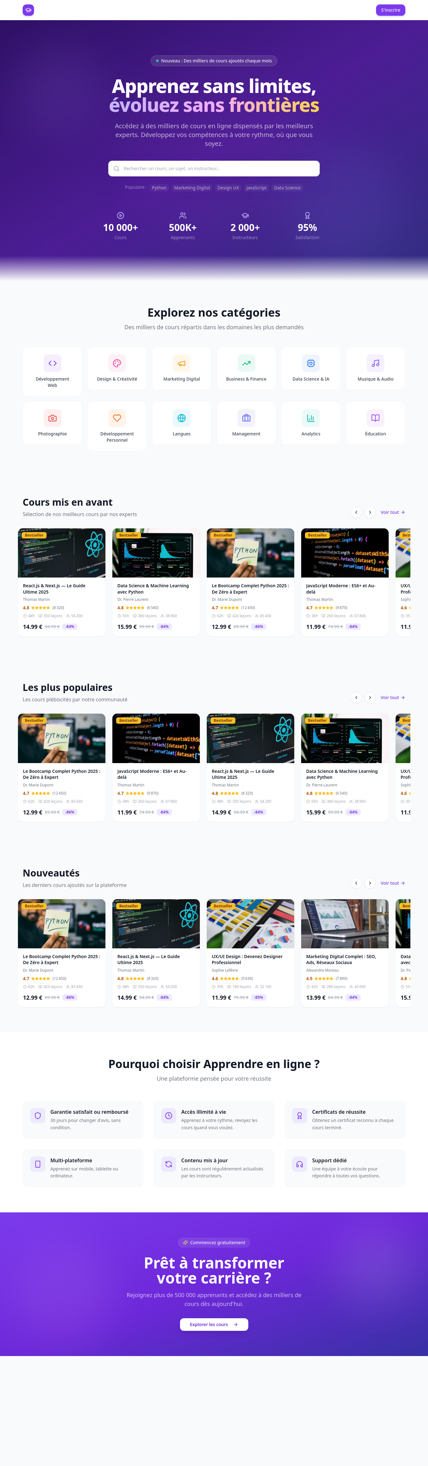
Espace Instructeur (147, 10)
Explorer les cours (214, 1326)
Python (159, 188)
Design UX (228, 188)
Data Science (287, 188)
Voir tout (393, 514)
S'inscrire (390, 10)
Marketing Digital (192, 188)
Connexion (357, 10)
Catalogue (109, 10)
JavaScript (256, 188)
